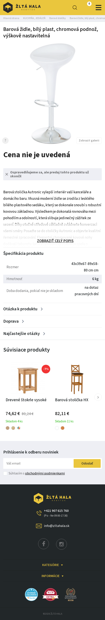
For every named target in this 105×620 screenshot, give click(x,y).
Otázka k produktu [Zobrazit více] (20, 309)
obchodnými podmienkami (45, 473)
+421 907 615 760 (56, 513)
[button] (98, 397)
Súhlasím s (37, 473)
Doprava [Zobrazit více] (11, 321)
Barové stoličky (57, 18)
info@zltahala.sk (56, 525)
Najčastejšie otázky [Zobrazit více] (21, 334)
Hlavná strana (11, 18)
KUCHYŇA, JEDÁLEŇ (34, 18)
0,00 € (85, 7)
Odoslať (87, 463)
